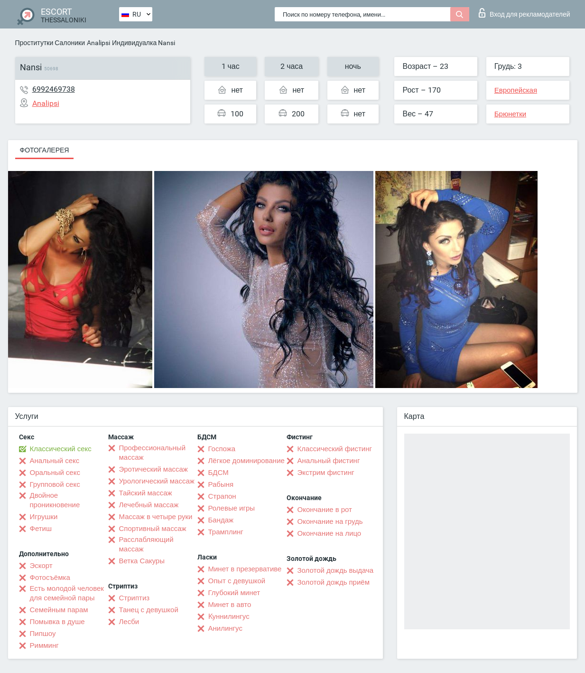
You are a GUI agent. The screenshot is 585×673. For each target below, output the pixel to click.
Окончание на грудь (330, 521)
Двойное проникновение (55, 500)
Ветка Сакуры (142, 561)
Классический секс (61, 449)
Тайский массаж (145, 493)
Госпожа (222, 449)
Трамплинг (225, 532)
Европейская (515, 90)
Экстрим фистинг (325, 472)
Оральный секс (55, 472)
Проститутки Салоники (50, 43)
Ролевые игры (231, 508)
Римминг (44, 645)
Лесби (129, 621)
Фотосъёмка (50, 577)
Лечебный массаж (149, 505)
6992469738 (53, 89)
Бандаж (221, 520)
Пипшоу (43, 633)
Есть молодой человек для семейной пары (67, 593)
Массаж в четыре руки (156, 516)
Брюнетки (510, 114)
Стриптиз (134, 598)
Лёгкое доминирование (246, 460)
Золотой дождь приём (333, 582)
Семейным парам (59, 610)
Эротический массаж (153, 469)
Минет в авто (229, 604)
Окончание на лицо (329, 533)
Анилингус (225, 628)
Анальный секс (55, 460)
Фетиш (41, 528)
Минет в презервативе (245, 569)
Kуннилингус (229, 616)
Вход (524, 13)
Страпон (222, 496)
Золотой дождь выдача (335, 570)
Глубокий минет (234, 592)
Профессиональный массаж (152, 453)
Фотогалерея (44, 150)
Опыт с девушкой (237, 581)
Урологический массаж (157, 481)
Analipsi (98, 43)
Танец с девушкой (148, 610)
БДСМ (218, 472)
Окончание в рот (324, 509)
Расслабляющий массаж (146, 544)
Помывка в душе (57, 621)
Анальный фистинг (328, 460)
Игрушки (44, 516)
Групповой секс (55, 484)
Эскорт (41, 565)
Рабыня (221, 484)
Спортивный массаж (152, 528)
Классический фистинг (334, 449)
